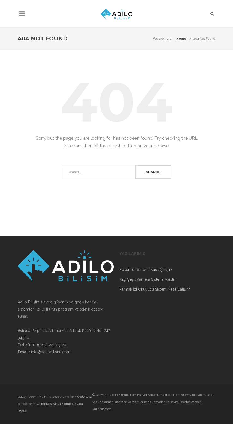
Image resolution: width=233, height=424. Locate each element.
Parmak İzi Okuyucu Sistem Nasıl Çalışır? (154, 289)
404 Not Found (204, 38)
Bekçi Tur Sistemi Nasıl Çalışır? (145, 269)
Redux (22, 411)
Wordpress (44, 404)
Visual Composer (65, 404)
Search (153, 172)
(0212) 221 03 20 (51, 345)
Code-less (84, 397)
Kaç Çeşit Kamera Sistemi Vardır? (148, 279)
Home (181, 38)
